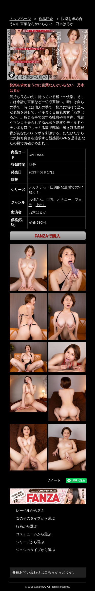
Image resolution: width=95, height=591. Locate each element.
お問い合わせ (83, 7)
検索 (73, 7)
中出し (41, 205)
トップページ (20, 19)
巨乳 (49, 200)
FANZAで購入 (47, 236)
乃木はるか (37, 212)
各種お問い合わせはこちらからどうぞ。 (44, 572)
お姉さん (36, 200)
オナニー (64, 200)
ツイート (54, 480)
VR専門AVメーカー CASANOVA (31, 7)
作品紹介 (46, 19)
